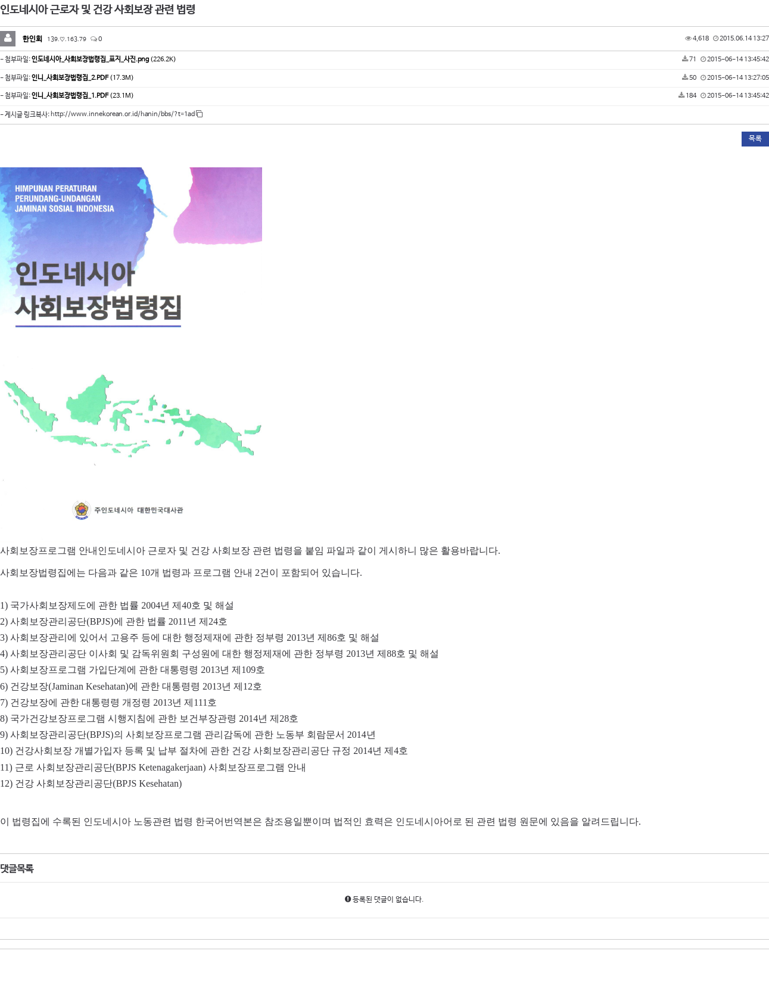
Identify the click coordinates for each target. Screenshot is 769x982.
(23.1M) (83, 95)
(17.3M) (83, 78)
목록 (755, 139)
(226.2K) (104, 59)
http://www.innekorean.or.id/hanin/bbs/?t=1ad (127, 114)
